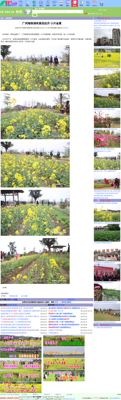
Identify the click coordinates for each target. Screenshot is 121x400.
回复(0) (66, 28)
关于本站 (10, 394)
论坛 (54, 4)
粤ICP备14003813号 (69, 399)
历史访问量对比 (115, 398)
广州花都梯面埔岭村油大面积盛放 (62, 316)
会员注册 (69, 394)
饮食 (81, 4)
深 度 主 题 (105, 200)
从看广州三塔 (55, 311)
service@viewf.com (28, 399)
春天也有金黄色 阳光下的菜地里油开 (15, 325)
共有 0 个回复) (12, 299)
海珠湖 (9, 305)
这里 (56, 302)
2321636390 (41, 399)
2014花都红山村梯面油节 (58, 319)
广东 (100, 14)
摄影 (89, 14)
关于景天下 (3, 394)
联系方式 (47, 394)
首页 (2, 18)
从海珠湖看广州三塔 (100, 21)
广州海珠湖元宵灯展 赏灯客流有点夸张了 (106, 193)
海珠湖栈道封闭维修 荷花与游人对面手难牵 (107, 191)
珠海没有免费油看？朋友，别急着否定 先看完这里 (20, 311)
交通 (101, 4)
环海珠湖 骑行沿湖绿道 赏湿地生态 (104, 322)
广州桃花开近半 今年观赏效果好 (14, 319)
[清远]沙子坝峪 (55, 330)
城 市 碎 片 (105, 325)
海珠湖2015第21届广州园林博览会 (104, 149)
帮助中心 (35, 394)
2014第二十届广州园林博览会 (61, 322)
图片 (67, 5)
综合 (21, 5)
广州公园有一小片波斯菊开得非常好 (16, 322)
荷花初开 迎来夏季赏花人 (59, 327)
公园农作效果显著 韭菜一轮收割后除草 (17, 308)
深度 (61, 4)
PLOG (94, 5)
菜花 (14, 305)
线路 (47, 4)
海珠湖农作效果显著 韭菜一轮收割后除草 (106, 23)
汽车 (96, 14)
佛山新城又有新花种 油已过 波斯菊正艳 (64, 308)
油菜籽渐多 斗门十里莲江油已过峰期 (15, 314)
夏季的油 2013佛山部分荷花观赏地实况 (64, 325)
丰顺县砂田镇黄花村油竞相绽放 (13, 333)
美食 (93, 14)
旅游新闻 (8, 18)
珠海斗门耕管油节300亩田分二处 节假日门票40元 (20, 316)
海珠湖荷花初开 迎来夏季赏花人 (104, 195)
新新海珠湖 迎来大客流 (101, 198)
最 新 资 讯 (105, 18)
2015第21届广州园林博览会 (60, 314)
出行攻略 (24, 296)
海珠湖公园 (14, 296)
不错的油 (53, 333)
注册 (104, 10)
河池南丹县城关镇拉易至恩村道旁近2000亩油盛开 (20, 330)
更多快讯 (71, 299)
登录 (100, 10)
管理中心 (58, 394)
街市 (88, 4)
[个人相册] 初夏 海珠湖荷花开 (103, 327)
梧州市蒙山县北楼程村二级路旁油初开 (16, 327)
